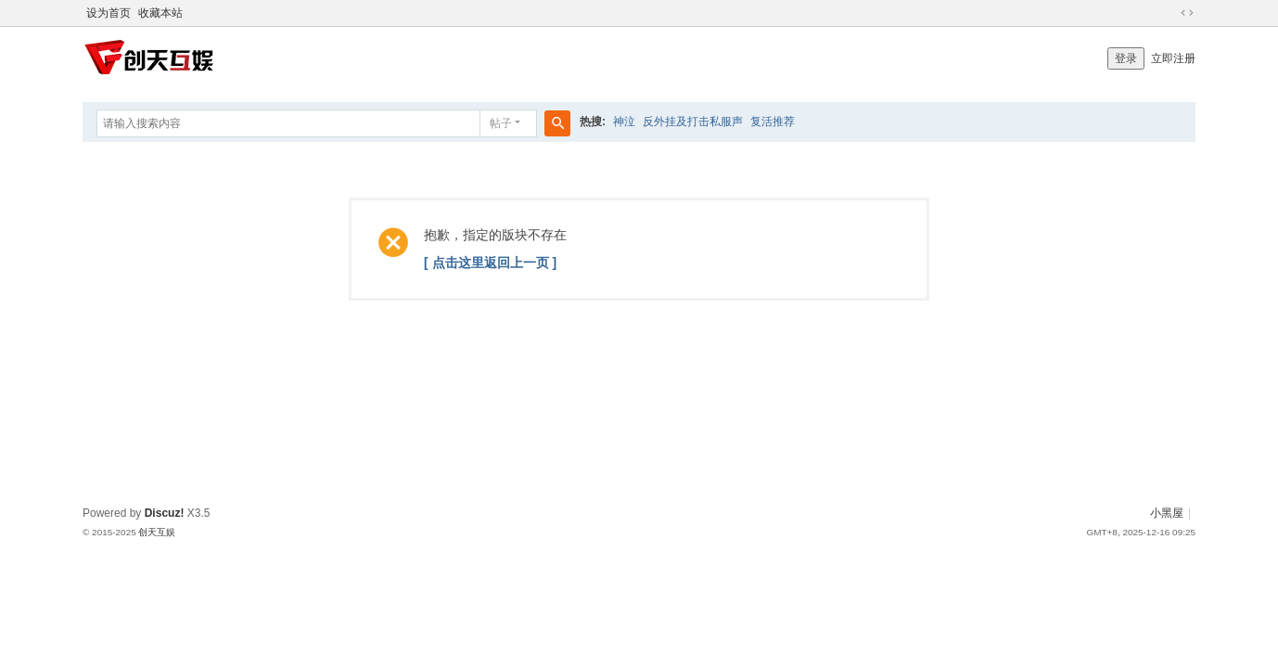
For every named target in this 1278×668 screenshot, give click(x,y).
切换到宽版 (1187, 13)
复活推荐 (772, 121)
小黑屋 (1166, 513)
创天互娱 (156, 532)
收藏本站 (160, 12)
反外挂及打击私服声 (693, 121)
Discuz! (165, 513)
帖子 (501, 123)
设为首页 (108, 12)
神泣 (624, 121)
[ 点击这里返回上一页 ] (490, 262)
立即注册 (1173, 58)
